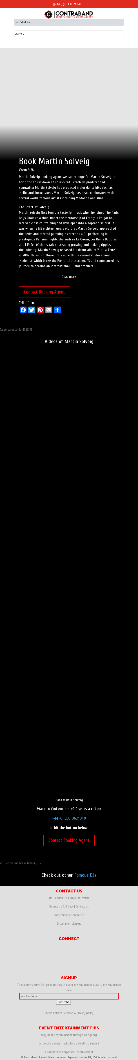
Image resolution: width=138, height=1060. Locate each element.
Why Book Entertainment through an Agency (69, 1035)
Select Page (23, 22)
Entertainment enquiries (69, 915)
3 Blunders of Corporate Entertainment (69, 1052)
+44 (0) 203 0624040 (69, 818)
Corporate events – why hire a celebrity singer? (69, 1043)
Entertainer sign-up (69, 924)
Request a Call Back (61, 906)
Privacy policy (85, 1013)
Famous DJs (85, 875)
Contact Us (82, 906)
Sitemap (68, 1013)
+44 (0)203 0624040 (68, 4)
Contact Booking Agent (44, 292)
